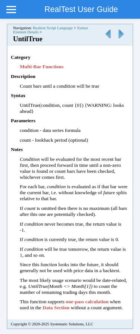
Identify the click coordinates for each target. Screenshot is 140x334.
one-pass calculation (87, 301)
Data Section (56, 307)
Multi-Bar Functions (41, 66)
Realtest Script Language (53, 28)
